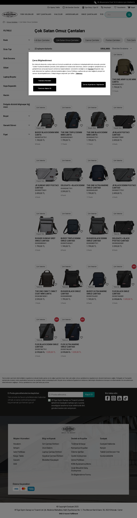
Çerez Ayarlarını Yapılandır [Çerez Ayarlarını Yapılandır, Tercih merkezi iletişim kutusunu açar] (93, 84)
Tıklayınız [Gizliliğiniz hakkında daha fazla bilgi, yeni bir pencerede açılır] (79, 73)
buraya (91, 69)
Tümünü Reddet (44, 81)
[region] (69, 73)
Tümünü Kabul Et (44, 88)
